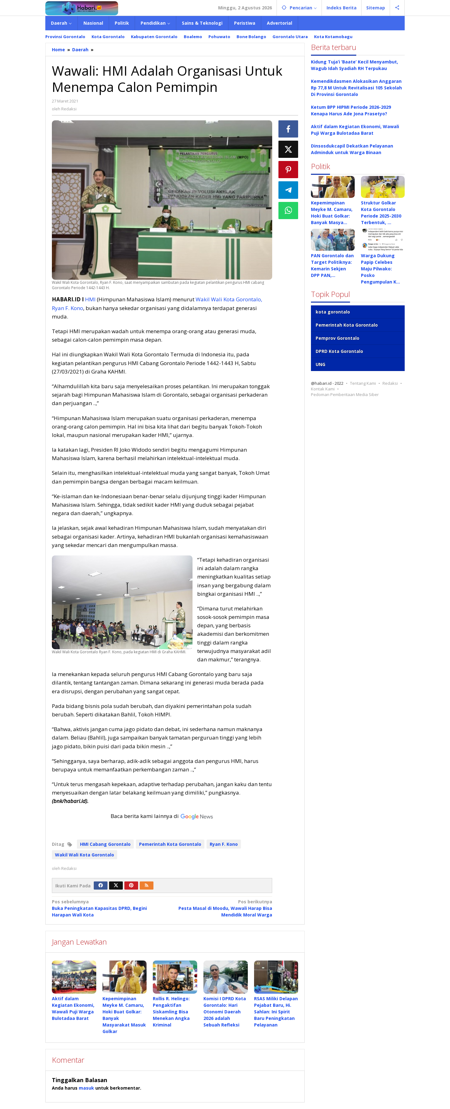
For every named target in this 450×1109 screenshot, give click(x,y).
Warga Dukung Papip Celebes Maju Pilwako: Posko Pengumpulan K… (380, 269)
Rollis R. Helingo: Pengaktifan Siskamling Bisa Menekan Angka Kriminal (171, 1012)
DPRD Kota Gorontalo (339, 351)
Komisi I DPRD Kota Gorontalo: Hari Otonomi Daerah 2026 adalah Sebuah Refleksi (224, 1012)
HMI (90, 299)
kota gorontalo (333, 312)
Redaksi (390, 383)
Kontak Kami (323, 389)
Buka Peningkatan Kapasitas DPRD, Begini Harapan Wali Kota (105, 908)
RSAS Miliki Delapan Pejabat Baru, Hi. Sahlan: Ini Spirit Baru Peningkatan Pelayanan (276, 1012)
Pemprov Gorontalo (337, 338)
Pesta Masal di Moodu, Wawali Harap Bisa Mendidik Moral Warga (219, 908)
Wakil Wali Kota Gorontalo (84, 855)
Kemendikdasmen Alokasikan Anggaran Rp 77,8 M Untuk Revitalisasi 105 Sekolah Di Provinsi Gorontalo (356, 87)
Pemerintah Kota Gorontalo (170, 844)
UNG (320, 364)
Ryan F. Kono (224, 844)
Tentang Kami (363, 383)
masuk (86, 1088)
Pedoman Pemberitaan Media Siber (345, 394)
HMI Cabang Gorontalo (105, 844)
